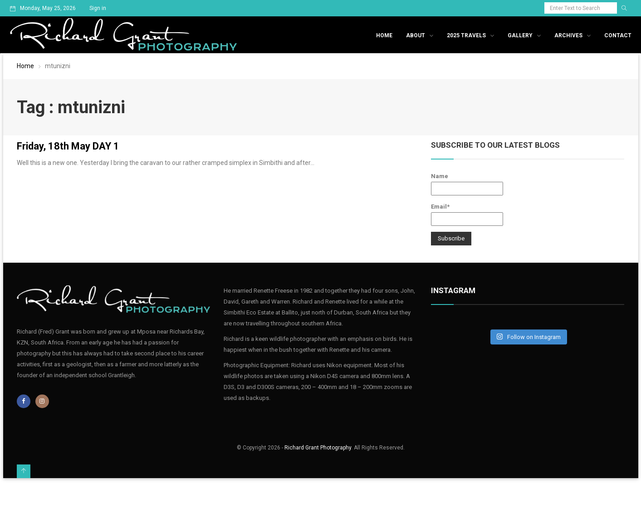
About (415, 35)
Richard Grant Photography (317, 447)
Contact (617, 35)
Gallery (520, 35)
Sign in (97, 8)
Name (467, 184)
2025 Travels (466, 35)
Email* (467, 214)
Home (384, 35)
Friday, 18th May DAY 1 (68, 146)
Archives (568, 35)
